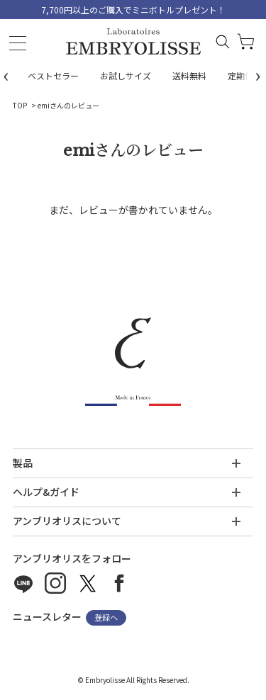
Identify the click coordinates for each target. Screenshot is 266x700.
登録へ (106, 618)
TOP (20, 105)
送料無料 (189, 75)
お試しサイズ (125, 75)
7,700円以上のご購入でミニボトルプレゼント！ (133, 10)
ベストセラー (53, 75)
